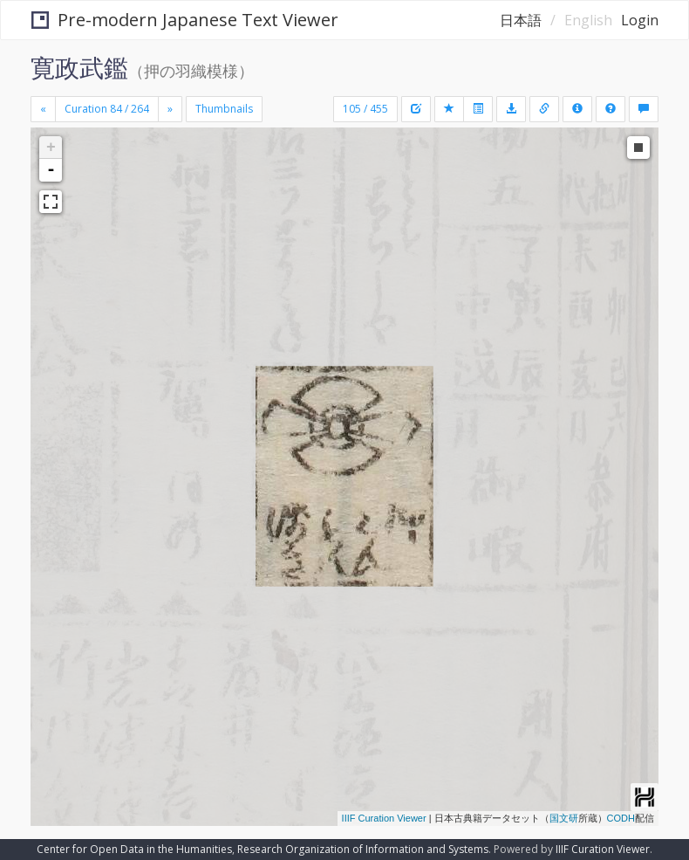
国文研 (563, 818)
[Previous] (43, 109)
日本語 (521, 20)
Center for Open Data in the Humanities (134, 849)
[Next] (170, 109)
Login (639, 20)
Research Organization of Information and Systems (362, 849)
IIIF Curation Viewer (384, 818)
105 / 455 (365, 108)
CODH (621, 818)
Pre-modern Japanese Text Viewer (184, 19)
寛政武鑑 (79, 67)
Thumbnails (224, 108)
